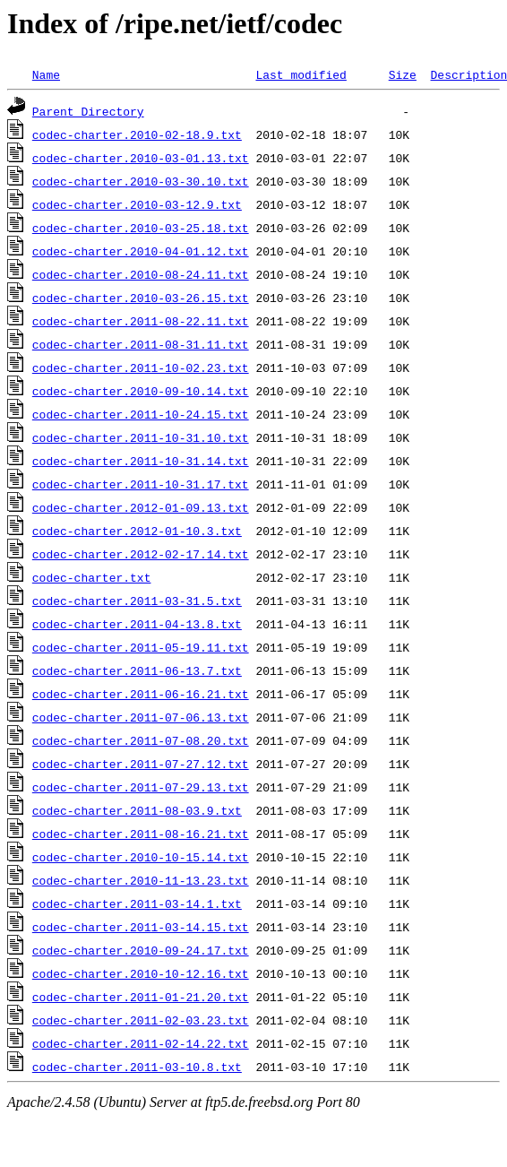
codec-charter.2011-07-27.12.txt (140, 764)
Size (403, 74)
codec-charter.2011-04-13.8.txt (137, 624)
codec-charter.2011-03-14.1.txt (137, 903)
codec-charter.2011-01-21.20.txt (140, 997)
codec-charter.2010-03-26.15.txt (140, 298)
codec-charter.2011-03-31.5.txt (137, 600)
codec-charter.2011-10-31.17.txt (140, 484)
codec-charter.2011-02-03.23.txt (140, 1020)
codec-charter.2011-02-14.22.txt (140, 1043)
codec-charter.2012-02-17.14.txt (140, 554)
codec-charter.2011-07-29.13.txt (140, 787)
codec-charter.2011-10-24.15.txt (140, 414)
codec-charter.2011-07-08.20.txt (140, 740)
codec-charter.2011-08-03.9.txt (137, 810)
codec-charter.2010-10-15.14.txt (140, 857)
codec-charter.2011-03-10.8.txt (137, 1067)
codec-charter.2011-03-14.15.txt (140, 927)
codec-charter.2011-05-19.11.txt (140, 647)
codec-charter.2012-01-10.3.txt (137, 531)
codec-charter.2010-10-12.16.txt (140, 973)
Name (46, 74)
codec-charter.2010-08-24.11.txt (140, 274)
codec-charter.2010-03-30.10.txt (140, 181)
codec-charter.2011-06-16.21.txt (140, 694)
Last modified (300, 74)
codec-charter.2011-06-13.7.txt (137, 670)
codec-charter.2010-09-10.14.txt (140, 391)
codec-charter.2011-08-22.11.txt (140, 321)
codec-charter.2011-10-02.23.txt (140, 367)
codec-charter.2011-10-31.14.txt (140, 461)
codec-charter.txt (91, 577)
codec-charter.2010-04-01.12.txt (140, 251)
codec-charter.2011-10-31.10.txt (140, 437)
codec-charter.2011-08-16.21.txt (140, 834)
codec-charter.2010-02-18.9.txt (137, 134)
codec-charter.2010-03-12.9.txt (137, 204)
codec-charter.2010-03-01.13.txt (140, 158)
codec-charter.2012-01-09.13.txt (140, 507)
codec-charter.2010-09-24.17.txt (140, 950)
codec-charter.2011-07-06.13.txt (140, 717)
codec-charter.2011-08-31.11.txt (140, 344)
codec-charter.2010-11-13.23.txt (140, 880)
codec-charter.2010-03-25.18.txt (140, 228)
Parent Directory (88, 111)
